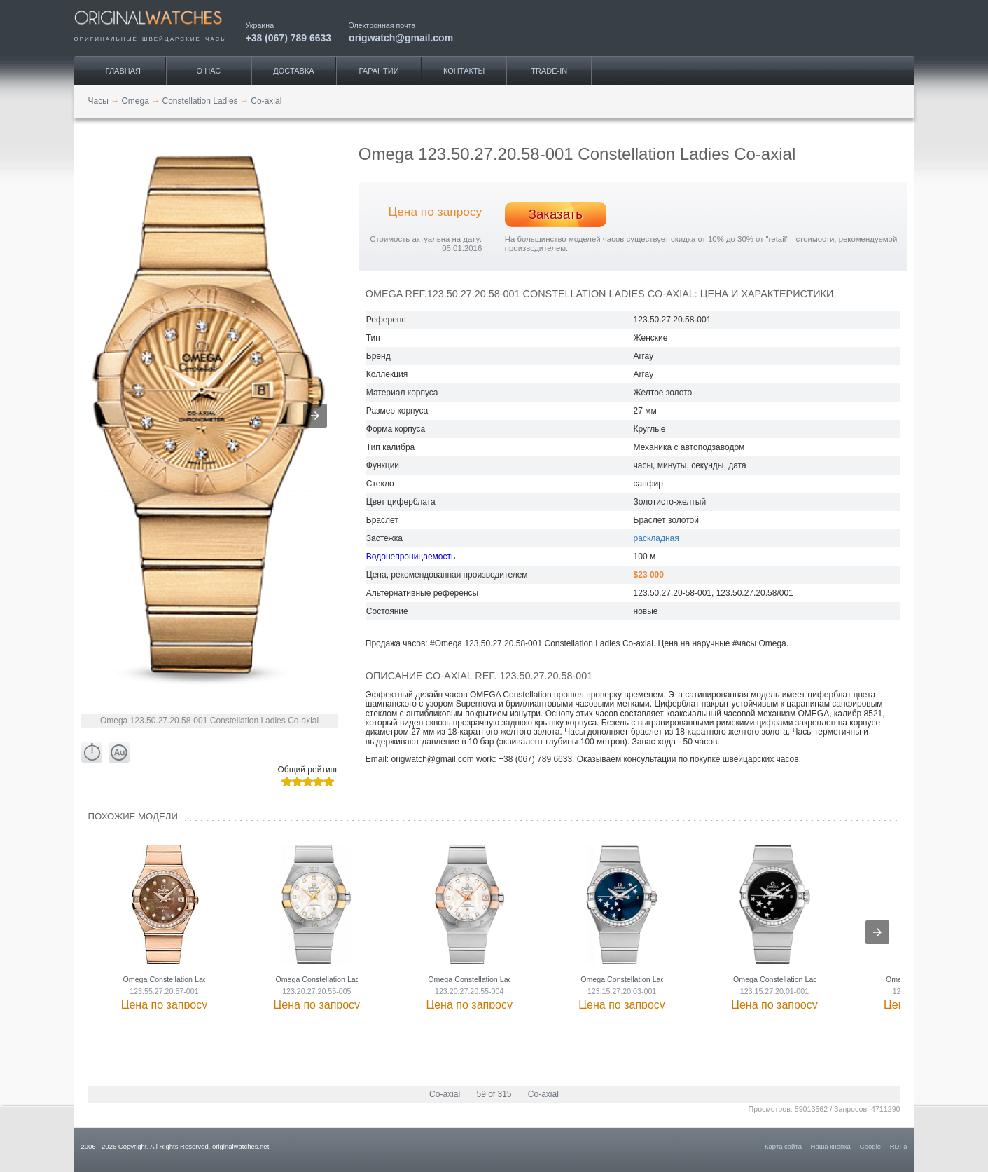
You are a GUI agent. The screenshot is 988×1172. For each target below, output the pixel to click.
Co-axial (444, 1094)
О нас (209, 71)
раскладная (656, 538)
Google (870, 1146)
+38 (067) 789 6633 (289, 37)
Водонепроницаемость (410, 556)
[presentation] (877, 932)
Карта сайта (783, 1146)
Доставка (293, 71)
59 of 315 (493, 1094)
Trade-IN (549, 71)
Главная (123, 71)
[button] (315, 416)
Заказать (556, 214)
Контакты (464, 71)
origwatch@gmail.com (401, 37)
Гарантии (379, 71)
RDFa (898, 1146)
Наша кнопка (831, 1146)
